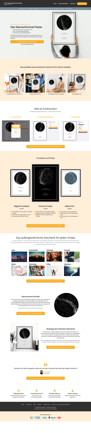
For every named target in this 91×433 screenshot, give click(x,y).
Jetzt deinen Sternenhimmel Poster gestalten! (30, 313)
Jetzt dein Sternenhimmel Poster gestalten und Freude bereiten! (45, 146)
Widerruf (40, 404)
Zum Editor (82, 3)
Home (22, 404)
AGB (34, 404)
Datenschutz (47, 404)
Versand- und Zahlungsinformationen (61, 404)
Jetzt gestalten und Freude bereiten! (27, 41)
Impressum (29, 404)
